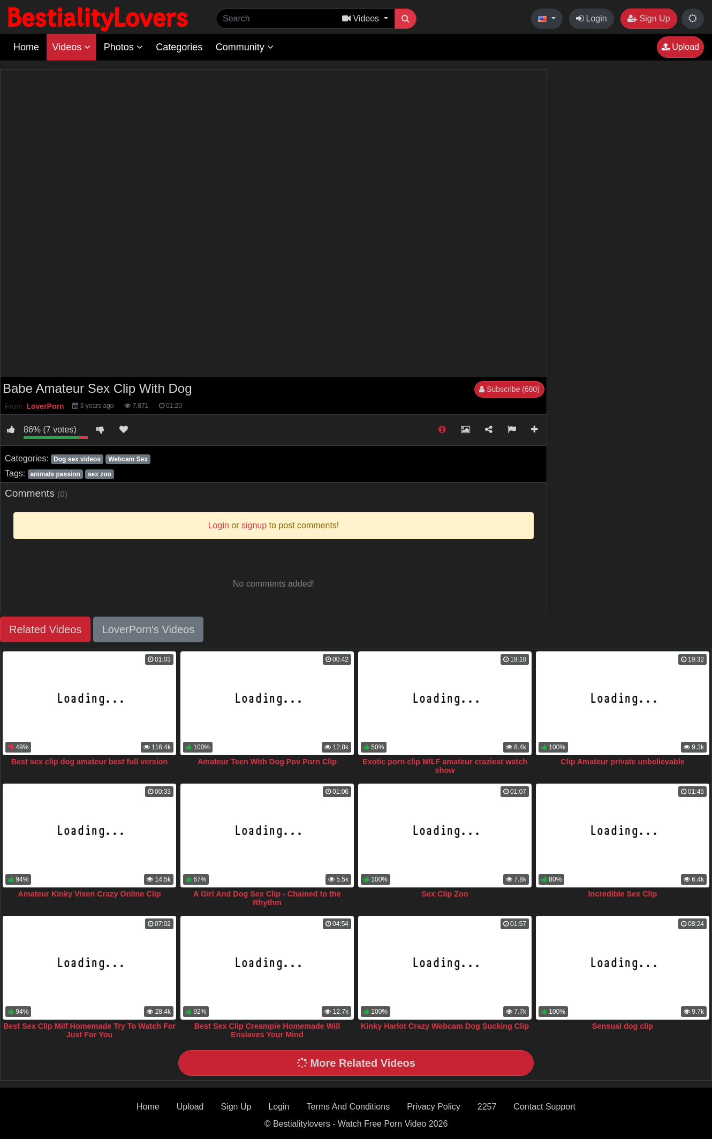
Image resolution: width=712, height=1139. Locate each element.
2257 (487, 1106)
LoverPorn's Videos (148, 629)
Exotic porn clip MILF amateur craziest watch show (444, 765)
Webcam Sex (128, 459)
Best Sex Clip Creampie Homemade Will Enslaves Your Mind (267, 1030)
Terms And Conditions (348, 1106)
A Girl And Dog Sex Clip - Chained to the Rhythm (267, 898)
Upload (680, 46)
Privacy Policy (433, 1106)
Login (591, 18)
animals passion (55, 474)
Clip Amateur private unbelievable (622, 761)
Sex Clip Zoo (444, 894)
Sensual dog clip (622, 1026)
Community (245, 47)
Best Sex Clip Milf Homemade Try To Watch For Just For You (89, 1030)
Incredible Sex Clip (622, 894)
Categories (179, 47)
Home (26, 47)
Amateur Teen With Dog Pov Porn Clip (267, 761)
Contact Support (544, 1106)
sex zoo (99, 474)
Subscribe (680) (509, 389)
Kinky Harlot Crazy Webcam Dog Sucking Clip (445, 1026)
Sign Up (648, 18)
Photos (123, 47)
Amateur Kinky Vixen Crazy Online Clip (89, 894)
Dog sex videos (77, 459)
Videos (71, 47)
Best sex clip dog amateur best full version (89, 761)
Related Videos (45, 629)
